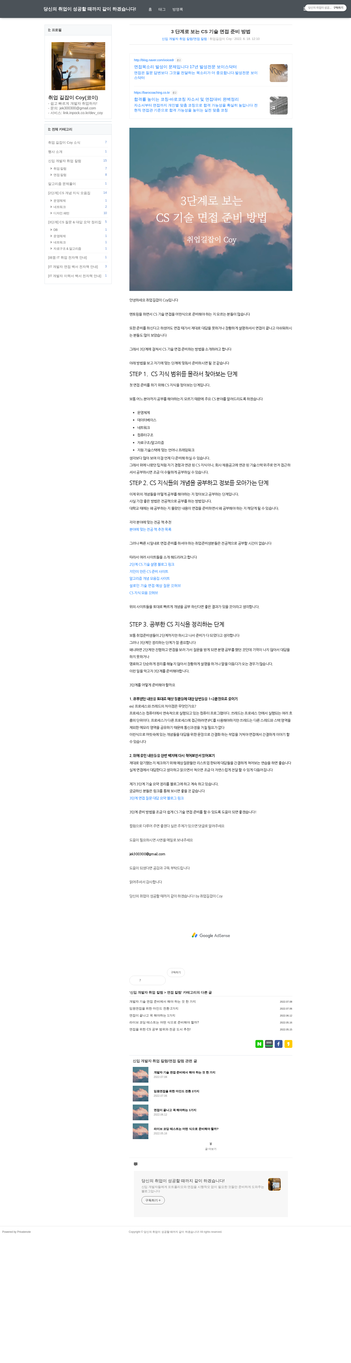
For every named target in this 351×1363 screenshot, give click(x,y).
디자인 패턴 (81, 347)
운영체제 (81, 335)
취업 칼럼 (81, 303)
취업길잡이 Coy (221, 39)
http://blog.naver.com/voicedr (154, 60)
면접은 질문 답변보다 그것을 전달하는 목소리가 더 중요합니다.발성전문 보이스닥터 (196, 75)
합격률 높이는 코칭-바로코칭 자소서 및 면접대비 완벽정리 (186, 99)
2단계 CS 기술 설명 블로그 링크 (151, 627)
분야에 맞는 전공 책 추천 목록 (150, 592)
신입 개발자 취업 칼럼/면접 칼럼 (184, 39)
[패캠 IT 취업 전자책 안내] (78, 392)
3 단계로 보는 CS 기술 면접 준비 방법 (210, 31)
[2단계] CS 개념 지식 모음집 (78, 327)
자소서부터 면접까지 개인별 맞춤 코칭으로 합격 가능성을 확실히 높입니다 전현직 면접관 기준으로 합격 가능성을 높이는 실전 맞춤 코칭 (196, 107)
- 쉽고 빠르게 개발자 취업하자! (72, 103)
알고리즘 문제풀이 (78, 318)
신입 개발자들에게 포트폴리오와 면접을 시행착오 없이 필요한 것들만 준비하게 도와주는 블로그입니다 (202, 1314)
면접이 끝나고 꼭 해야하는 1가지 (152, 1141)
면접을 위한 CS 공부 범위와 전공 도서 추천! (160, 1155)
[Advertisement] (210, 154)
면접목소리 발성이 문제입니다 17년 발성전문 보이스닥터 (185, 67)
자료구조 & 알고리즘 (81, 383)
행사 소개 (78, 286)
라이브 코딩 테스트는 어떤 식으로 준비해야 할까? (164, 1148)
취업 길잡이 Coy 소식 (78, 277)
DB (81, 364)
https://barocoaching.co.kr (152, 92)
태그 (162, 9)
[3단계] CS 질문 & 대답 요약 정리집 (78, 356)
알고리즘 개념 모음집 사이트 (149, 641)
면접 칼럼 (174, 1118)
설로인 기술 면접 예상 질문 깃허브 (155, 648)
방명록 (177, 9)
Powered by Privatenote (16, 1357)
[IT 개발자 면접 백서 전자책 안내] (78, 401)
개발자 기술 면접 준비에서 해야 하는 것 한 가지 (162, 1127)
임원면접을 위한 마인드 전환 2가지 (153, 1134)
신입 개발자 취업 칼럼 (146, 1118)
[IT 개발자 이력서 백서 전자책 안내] (78, 410)
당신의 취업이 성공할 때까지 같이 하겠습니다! (89, 9)
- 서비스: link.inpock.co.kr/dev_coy (75, 113)
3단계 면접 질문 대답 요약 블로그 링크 (156, 923)
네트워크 (81, 341)
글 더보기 (210, 1274)
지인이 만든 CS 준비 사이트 (148, 634)
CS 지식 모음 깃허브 (143, 655)
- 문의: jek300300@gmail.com (72, 108)
